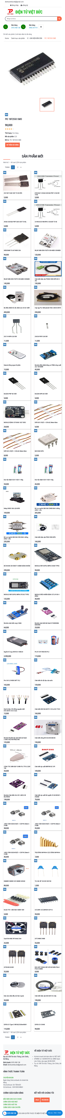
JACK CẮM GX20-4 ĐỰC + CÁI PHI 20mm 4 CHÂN (47, 824)
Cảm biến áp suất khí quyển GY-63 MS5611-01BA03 (47, 796)
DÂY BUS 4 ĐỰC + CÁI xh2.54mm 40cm (15, 451)
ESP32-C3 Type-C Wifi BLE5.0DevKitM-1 (15, 1024)
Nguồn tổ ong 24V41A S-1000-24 (13, 652)
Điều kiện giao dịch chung (12, 1099)
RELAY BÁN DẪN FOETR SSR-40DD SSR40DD (48, 250)
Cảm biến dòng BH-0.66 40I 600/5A (45, 738)
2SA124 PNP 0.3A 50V (41, 336)
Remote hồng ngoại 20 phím (12, 365)
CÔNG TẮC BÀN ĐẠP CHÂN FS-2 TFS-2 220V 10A (17, 767)
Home (7, 38)
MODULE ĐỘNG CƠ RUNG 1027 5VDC (15, 422)
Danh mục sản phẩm (18, 38)
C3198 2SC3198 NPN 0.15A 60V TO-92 (46, 222)
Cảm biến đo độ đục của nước (44, 680)
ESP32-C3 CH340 (40, 1024)
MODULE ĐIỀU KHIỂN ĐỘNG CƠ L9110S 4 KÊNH (47, 595)
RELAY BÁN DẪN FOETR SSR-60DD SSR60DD (17, 279)
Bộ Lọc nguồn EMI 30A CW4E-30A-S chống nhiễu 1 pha (47, 509)
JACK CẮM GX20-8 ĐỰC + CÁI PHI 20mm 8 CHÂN (16, 853)
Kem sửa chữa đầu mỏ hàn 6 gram (14, 996)
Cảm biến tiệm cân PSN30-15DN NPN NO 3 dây (47, 280)
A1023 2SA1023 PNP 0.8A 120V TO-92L (15, 222)
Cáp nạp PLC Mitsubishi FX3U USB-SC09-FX (48, 308)
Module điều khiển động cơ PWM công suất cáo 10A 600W (48, 366)
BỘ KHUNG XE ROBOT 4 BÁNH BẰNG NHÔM (17, 566)
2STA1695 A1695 (9, 967)
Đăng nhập (14, 5)
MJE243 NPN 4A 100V (41, 394)
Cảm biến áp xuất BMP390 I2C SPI (45, 766)
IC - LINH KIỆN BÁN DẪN (34, 38)
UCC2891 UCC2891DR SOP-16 (43, 910)
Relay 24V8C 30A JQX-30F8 (12, 508)
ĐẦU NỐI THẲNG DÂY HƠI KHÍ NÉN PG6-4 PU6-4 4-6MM (47, 968)
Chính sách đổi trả (10, 1104)
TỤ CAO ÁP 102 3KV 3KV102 (43, 881)
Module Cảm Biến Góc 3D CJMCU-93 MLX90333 (15, 796)
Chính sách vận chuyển (11, 1107)
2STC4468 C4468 (40, 938)
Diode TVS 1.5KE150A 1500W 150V (14, 910)
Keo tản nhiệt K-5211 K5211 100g (13, 480)
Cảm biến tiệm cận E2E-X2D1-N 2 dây (45, 996)
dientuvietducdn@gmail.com (14, 1065)
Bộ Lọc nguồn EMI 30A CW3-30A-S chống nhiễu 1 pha (16, 538)
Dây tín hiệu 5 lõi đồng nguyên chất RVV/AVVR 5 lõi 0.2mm (14, 710)
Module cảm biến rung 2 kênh (12, 623)
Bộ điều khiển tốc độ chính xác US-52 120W (17, 308)
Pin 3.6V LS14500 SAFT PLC (12, 680)
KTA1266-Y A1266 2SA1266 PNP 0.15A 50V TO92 (47, 194)
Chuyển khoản (8, 1078)
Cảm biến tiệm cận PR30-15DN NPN (45, 537)
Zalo (37, 1100)
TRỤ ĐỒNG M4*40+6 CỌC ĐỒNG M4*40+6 (47, 852)
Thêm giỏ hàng (12, 145)
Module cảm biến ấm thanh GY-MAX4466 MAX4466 (47, 624)
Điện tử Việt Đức (42, 1113)
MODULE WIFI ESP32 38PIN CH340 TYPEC (47, 566)
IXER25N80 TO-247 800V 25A (12, 250)
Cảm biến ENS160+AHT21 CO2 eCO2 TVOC (47, 709)
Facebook (45, 1100)
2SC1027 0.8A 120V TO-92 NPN (13, 193)
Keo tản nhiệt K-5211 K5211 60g (44, 480)
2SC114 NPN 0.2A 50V (10, 336)
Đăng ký (24, 5)
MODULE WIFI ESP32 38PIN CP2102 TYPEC (16, 594)
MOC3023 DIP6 (39, 451)
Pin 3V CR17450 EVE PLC (42, 652)
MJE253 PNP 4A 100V (10, 394)
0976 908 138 (11, 1062)
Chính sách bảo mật (10, 1102)
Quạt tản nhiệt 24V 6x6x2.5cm (12, 938)
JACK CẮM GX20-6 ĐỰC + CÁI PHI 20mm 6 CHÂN (16, 824)
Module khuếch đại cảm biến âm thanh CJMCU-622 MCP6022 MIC (15, 738)
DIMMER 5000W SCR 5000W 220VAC (14, 881)
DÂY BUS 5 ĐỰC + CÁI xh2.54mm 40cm (46, 422)
